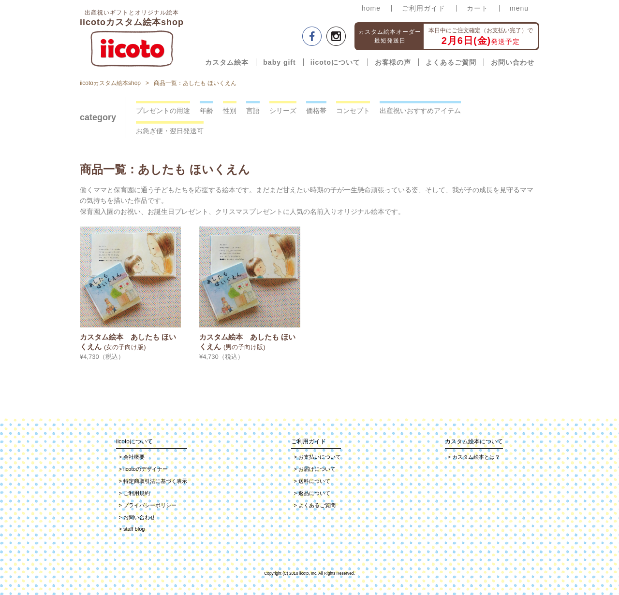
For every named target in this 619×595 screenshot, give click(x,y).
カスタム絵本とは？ (474, 457)
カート (477, 8)
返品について (312, 493)
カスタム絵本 (227, 62)
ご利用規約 (134, 493)
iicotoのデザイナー (143, 469)
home (371, 8)
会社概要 (132, 457)
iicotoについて (335, 62)
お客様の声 (393, 62)
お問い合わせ (512, 62)
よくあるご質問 (451, 62)
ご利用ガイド (423, 8)
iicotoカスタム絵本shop (110, 83)
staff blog (132, 529)
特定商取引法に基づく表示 (153, 481)
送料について (312, 481)
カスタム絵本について (474, 441)
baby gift (279, 62)
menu (519, 8)
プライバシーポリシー (148, 505)
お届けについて (315, 469)
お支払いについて (317, 457)
